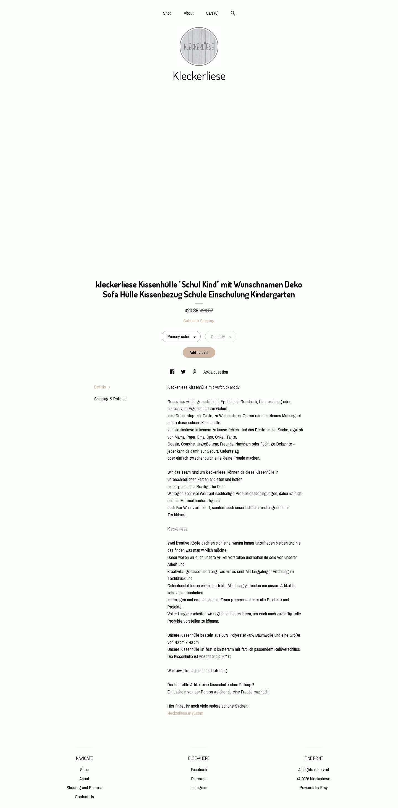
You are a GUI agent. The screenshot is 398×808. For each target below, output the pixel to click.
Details (102, 387)
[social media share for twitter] (184, 372)
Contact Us (84, 797)
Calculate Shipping (198, 321)
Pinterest (199, 779)
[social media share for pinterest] (195, 372)
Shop (167, 13)
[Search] (233, 14)
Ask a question (215, 372)
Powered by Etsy (314, 787)
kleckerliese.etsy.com (185, 713)
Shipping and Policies (84, 787)
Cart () (212, 13)
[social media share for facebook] (173, 372)
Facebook (199, 769)
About (189, 13)
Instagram (199, 787)
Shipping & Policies (110, 399)
